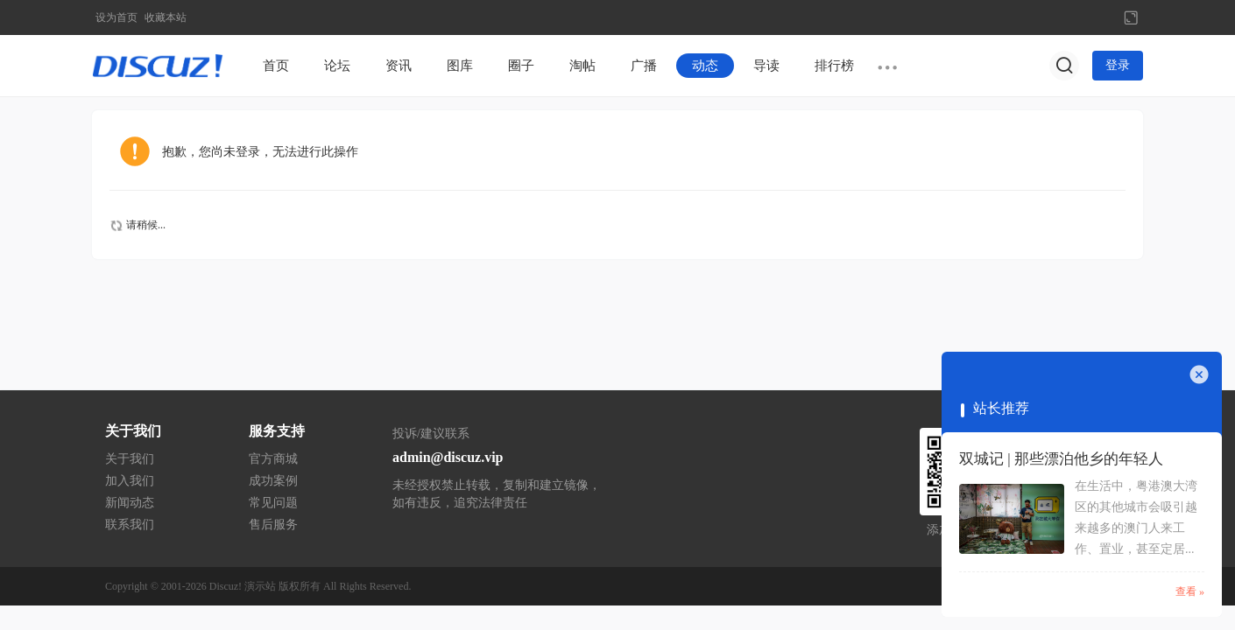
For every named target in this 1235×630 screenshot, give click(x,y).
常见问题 (273, 502)
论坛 (337, 66)
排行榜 (834, 66)
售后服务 (273, 524)
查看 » (1189, 591)
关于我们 (129, 459)
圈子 (521, 66)
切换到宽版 (1131, 17)
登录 (1117, 65)
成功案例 (273, 480)
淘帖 (582, 66)
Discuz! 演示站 (242, 586)
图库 (460, 66)
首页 (276, 66)
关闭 (1199, 374)
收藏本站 (166, 17)
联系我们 (129, 524)
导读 (766, 66)
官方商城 (273, 459)
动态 (705, 66)
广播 (644, 66)
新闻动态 (129, 502)
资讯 (398, 66)
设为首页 (116, 17)
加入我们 (129, 480)
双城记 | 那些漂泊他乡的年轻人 (1061, 459)
